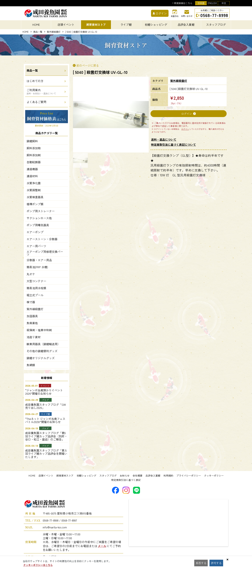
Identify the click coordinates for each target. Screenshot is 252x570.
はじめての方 (35, 81)
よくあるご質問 (36, 102)
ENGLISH (212, 3)
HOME (36, 24)
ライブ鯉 (126, 24)
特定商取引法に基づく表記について (173, 145)
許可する (217, 563)
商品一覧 (37, 32)
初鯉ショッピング (86, 475)
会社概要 (137, 475)
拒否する (201, 563)
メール (102, 546)
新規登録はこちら (183, 3)
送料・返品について (163, 140)
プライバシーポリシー (188, 475)
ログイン (186, 114)
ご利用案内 (41, 91)
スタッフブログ (108, 475)
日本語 (201, 3)
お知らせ (125, 475)
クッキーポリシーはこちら (38, 565)
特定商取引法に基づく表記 (126, 479)
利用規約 (168, 475)
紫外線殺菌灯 (54, 32)
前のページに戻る (87, 65)
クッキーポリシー (214, 475)
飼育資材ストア (65, 475)
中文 (224, 3)
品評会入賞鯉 (153, 475)
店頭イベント (45, 475)
